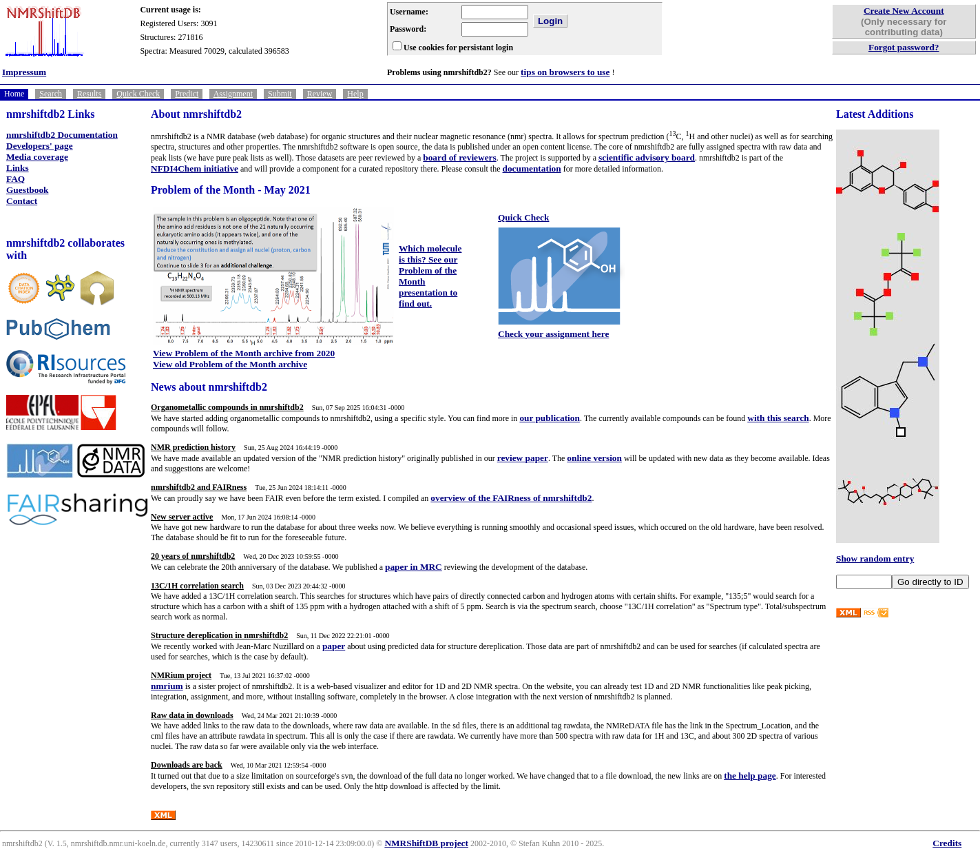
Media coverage (37, 157)
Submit (280, 94)
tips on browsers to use (565, 72)
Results (89, 94)
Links (17, 168)
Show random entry (875, 558)
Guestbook (27, 190)
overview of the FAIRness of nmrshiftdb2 (511, 498)
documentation (532, 168)
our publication (549, 418)
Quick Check (138, 94)
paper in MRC (413, 567)
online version (594, 458)
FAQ (15, 179)
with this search (778, 418)
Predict (186, 94)
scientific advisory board (646, 157)
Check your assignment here (553, 334)
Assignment (233, 94)
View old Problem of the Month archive (230, 364)
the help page (750, 775)
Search (50, 94)
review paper (522, 458)
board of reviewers (459, 157)
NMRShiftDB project (426, 843)
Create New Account (904, 11)
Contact (21, 201)
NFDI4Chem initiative (194, 168)
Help (355, 94)
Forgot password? (903, 47)
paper (333, 646)
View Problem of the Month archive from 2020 (244, 353)
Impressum (24, 72)
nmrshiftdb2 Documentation (62, 135)
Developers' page (39, 146)
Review (320, 94)
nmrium (167, 686)
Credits (946, 843)
